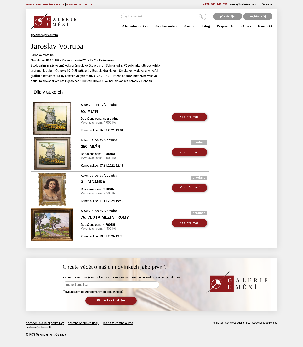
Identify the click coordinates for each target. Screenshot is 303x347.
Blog (206, 26)
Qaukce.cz (271, 322)
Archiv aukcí (166, 26)
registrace (258, 16)
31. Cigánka (93, 182)
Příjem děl (226, 26)
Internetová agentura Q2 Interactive (243, 322)
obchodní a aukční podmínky (45, 323)
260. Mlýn (90, 146)
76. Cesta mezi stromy (105, 217)
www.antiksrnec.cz (79, 4)
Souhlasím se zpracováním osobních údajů (93, 292)
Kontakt (265, 26)
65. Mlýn (89, 111)
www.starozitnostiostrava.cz (45, 4)
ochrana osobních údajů (83, 323)
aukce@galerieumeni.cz (245, 4)
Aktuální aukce (135, 26)
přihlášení (227, 16)
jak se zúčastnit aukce (118, 323)
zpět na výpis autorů (44, 35)
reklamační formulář (39, 327)
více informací (189, 117)
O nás (246, 26)
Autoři (190, 26)
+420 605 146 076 (215, 4)
